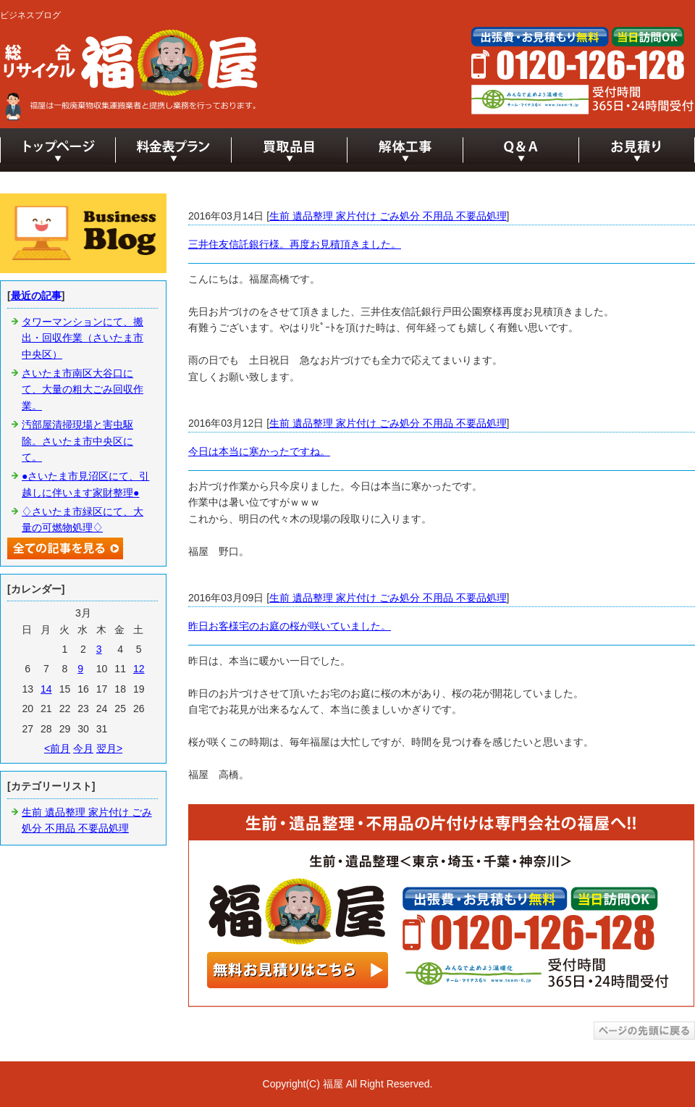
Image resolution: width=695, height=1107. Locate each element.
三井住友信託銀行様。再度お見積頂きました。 (294, 244)
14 (46, 689)
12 (139, 668)
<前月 (57, 748)
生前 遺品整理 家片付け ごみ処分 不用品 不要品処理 (387, 216)
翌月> (109, 748)
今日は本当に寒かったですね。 (259, 451)
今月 (83, 748)
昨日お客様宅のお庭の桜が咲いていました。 (289, 626)
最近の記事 (36, 295)
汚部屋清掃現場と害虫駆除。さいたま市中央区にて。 (77, 441)
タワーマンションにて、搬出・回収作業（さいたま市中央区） (82, 338)
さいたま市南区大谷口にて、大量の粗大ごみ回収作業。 (82, 389)
